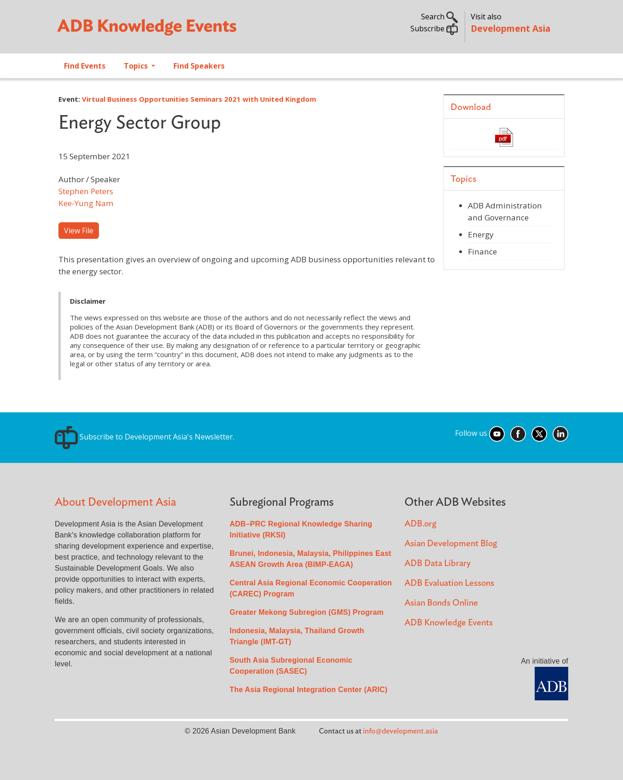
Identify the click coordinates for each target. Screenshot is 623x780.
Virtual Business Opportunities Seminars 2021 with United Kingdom (199, 99)
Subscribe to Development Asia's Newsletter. (144, 437)
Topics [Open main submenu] (137, 66)
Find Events (84, 66)
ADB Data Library (437, 563)
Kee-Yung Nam (86, 203)
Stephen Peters (85, 191)
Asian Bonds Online (441, 603)
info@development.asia (400, 731)
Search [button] (439, 17)
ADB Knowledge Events (448, 622)
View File (78, 230)
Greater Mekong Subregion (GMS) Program (307, 612)
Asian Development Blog (450, 543)
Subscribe (434, 28)
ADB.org (420, 524)
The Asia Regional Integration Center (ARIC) (308, 689)
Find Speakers (199, 66)
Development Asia (510, 28)
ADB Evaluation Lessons (449, 583)
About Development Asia (115, 502)
